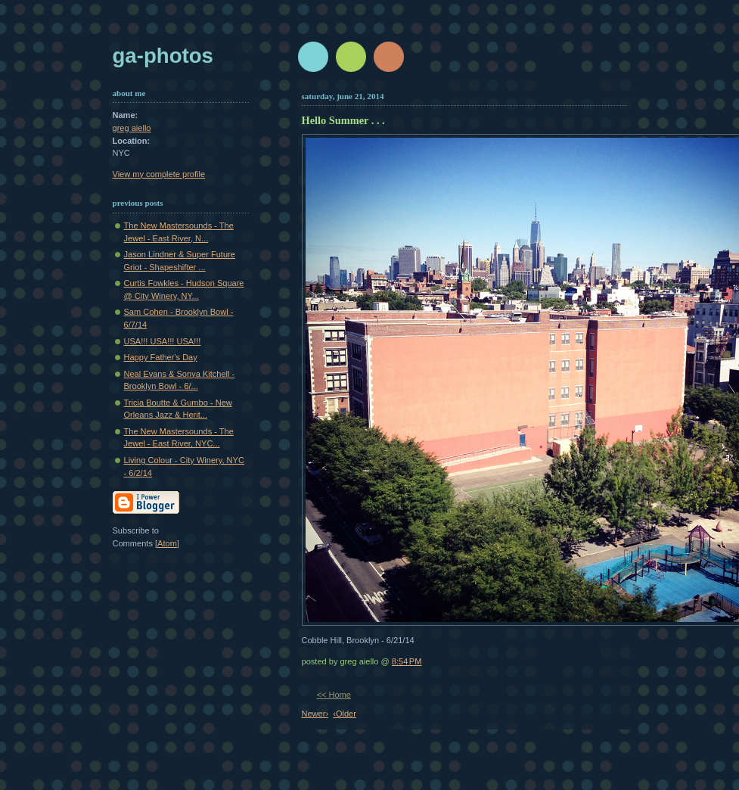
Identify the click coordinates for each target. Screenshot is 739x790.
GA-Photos (163, 55)
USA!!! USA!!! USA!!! (162, 341)
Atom (167, 543)
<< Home (334, 694)
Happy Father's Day (160, 357)
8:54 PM (407, 661)
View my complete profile (159, 174)
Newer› (315, 713)
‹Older (344, 713)
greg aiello (132, 127)
